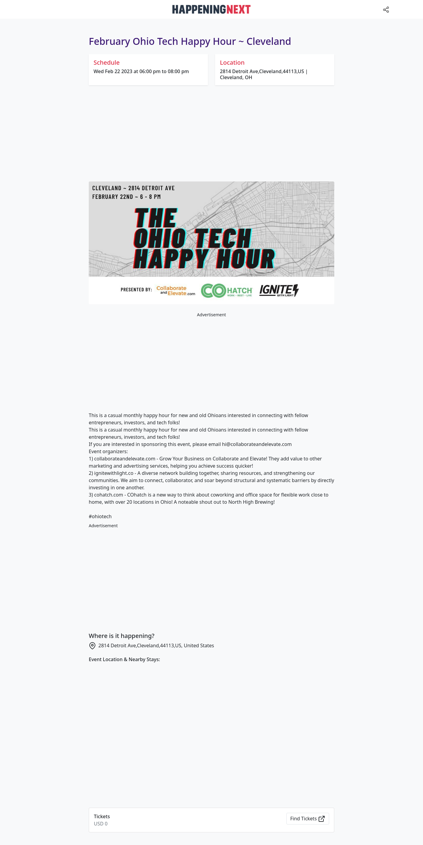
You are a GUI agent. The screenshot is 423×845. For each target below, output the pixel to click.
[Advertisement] (211, 134)
